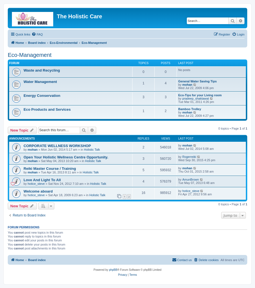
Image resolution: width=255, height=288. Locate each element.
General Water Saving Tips (197, 81)
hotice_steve (36, 183)
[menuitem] (37, 34)
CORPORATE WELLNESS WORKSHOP (57, 146)
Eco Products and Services (47, 109)
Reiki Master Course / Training (50, 168)
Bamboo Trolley (189, 109)
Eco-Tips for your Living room (200, 95)
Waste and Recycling (42, 70)
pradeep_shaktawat (195, 98)
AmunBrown (190, 179)
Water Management (40, 82)
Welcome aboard (38, 191)
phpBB (113, 269)
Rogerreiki (189, 156)
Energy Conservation (42, 96)
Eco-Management (30, 55)
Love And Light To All (42, 180)
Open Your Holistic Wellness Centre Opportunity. (66, 157)
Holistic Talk (92, 149)
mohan (187, 84)
